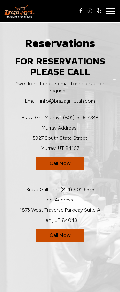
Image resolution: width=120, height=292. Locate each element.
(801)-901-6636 (77, 189)
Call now (60, 163)
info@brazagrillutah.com (67, 101)
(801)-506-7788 (81, 117)
